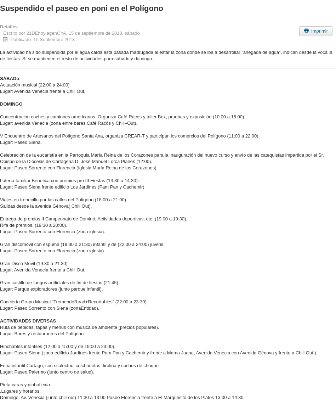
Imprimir (316, 31)
